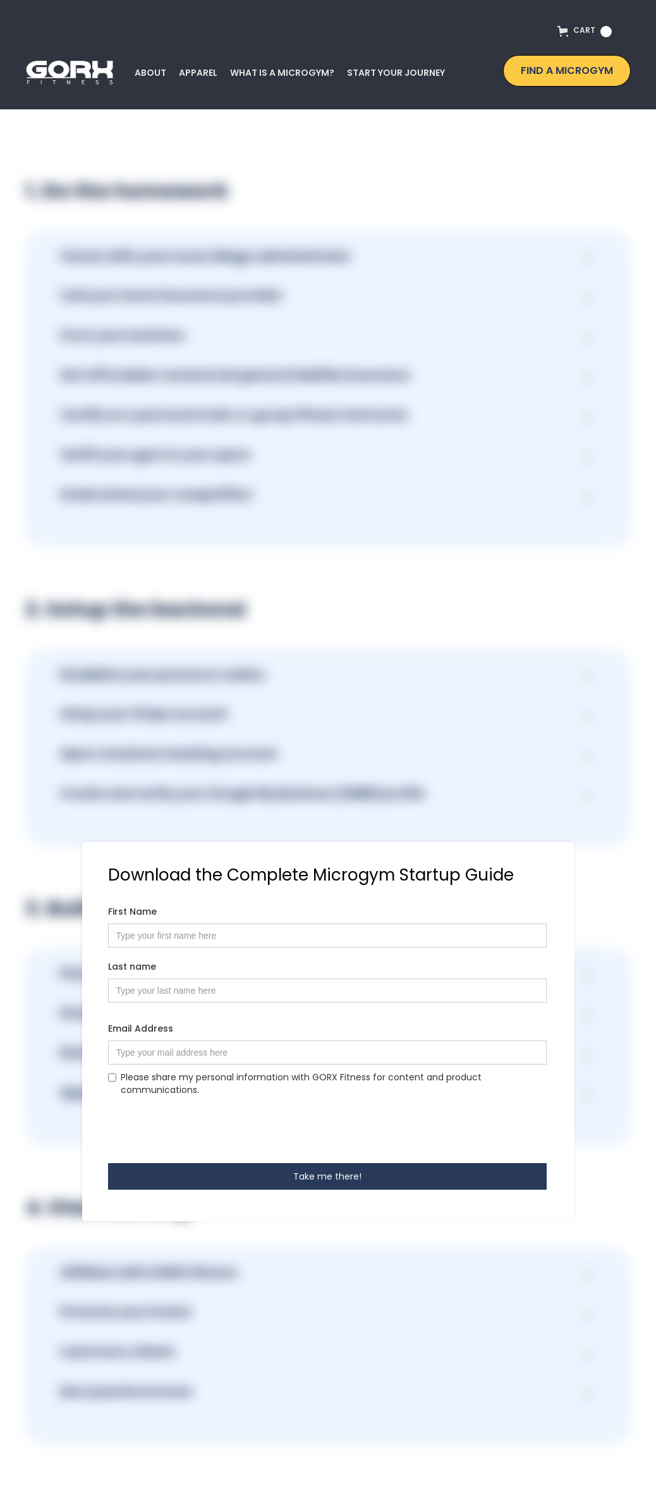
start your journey (396, 72)
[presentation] (204, 1129)
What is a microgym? (282, 72)
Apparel (198, 72)
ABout (150, 72)
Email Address (140, 1028)
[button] (587, 34)
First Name (132, 911)
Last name (132, 966)
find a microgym (567, 70)
